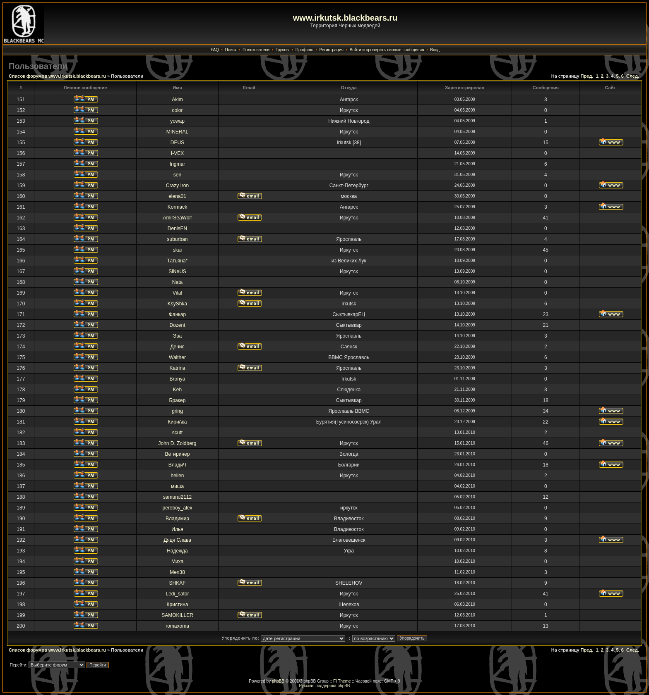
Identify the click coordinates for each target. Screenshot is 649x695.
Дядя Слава (177, 540)
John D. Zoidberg (177, 443)
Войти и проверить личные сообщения (387, 50)
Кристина (177, 604)
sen (177, 175)
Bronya (177, 379)
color (177, 110)
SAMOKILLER (177, 615)
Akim (177, 99)
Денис (177, 347)
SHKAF (177, 583)
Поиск (231, 50)
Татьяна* (177, 261)
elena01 (177, 196)
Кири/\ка (177, 422)
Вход (435, 50)
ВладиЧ (177, 465)
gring (177, 411)
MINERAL (177, 132)
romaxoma (177, 626)
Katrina (177, 368)
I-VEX (177, 153)
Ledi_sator (177, 594)
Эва (177, 336)
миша (177, 486)
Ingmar (177, 164)
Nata (177, 282)
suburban (177, 239)
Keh (177, 390)
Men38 (177, 572)
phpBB (278, 681)
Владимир (177, 518)
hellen (177, 475)
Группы (282, 50)
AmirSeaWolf (177, 218)
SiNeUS (177, 271)
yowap (177, 121)
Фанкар (177, 314)
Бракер (177, 400)
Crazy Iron (177, 185)
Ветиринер (177, 454)
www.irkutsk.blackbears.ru (345, 17)
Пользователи (256, 50)
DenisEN (177, 228)
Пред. (587, 76)
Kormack (177, 207)
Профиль (304, 50)
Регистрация (332, 50)
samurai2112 (177, 497)
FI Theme (342, 681)
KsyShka (177, 304)
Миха (177, 561)
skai (177, 250)
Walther (177, 357)
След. (632, 76)
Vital (177, 293)
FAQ (215, 50)
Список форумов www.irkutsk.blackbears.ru (57, 76)
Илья (177, 529)
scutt (177, 433)
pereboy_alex (177, 508)
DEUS (177, 142)
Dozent (177, 325)
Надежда (177, 551)
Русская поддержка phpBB (324, 685)
